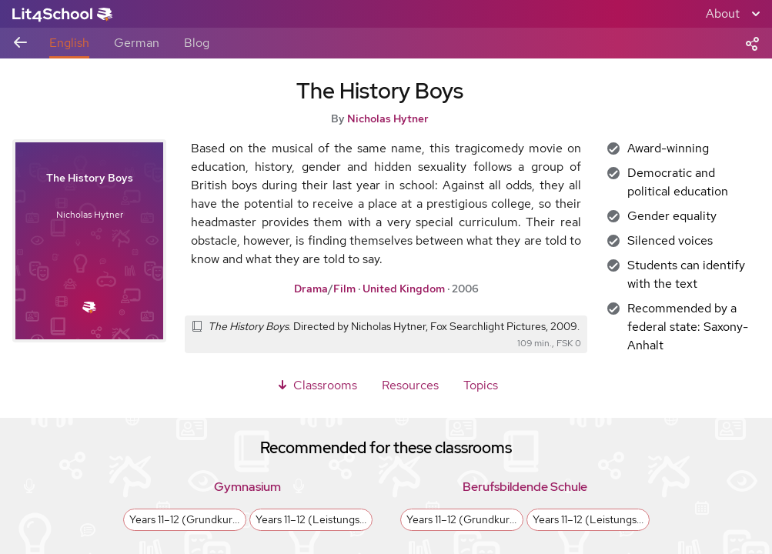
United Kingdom (404, 288)
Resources (410, 385)
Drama (311, 288)
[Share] (752, 42)
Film (344, 288)
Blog (196, 43)
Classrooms (316, 385)
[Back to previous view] (20, 43)
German (136, 43)
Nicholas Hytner (388, 118)
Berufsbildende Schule (525, 487)
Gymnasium (247, 487)
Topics (480, 385)
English (69, 43)
